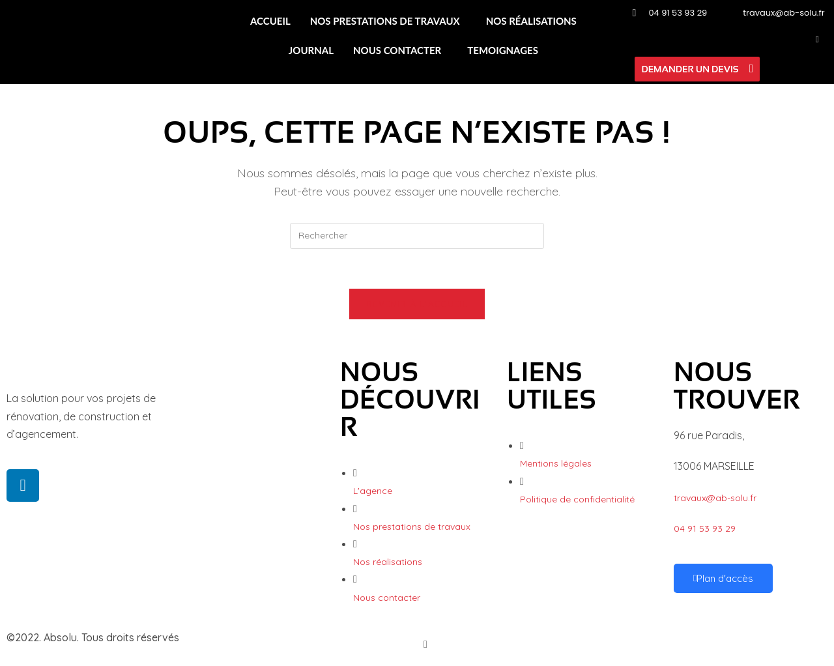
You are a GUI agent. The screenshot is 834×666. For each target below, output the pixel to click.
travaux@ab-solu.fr (715, 498)
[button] (388, 21)
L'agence (372, 491)
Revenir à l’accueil (417, 303)
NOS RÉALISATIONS (531, 21)
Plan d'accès (723, 578)
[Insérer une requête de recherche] (417, 236)
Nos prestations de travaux (411, 526)
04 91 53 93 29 (705, 528)
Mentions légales (556, 463)
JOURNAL (311, 50)
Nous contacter (386, 597)
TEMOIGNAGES (502, 50)
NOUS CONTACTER (397, 50)
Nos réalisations (387, 562)
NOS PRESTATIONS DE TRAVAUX (385, 21)
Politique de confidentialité (577, 499)
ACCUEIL (270, 21)
